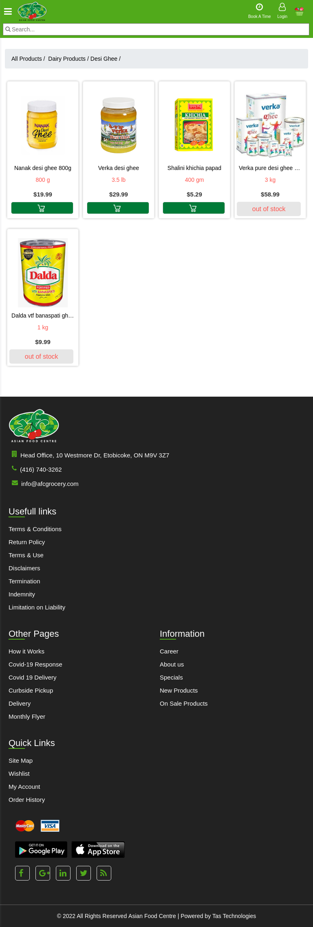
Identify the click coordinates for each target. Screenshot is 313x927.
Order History (27, 799)
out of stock (269, 208)
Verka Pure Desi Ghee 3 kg (270, 168)
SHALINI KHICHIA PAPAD (194, 168)
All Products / (29, 58)
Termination (24, 581)
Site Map (21, 760)
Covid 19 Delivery (33, 677)
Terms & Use (26, 555)
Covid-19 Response (35, 664)
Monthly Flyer (27, 716)
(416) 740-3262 (35, 469)
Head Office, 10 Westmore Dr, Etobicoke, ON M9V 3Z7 (89, 455)
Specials (171, 677)
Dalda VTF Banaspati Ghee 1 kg (42, 315)
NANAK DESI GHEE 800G (42, 168)
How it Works (26, 651)
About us (172, 664)
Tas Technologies (234, 916)
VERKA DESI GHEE (118, 168)
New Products (179, 690)
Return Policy (27, 542)
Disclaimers (24, 568)
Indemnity (22, 594)
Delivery (20, 703)
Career (169, 651)
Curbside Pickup (31, 690)
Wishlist (19, 773)
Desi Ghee (105, 58)
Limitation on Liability (37, 607)
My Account (24, 786)
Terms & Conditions (35, 528)
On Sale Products (184, 703)
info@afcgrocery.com (44, 483)
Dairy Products (68, 58)
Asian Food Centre (152, 916)
